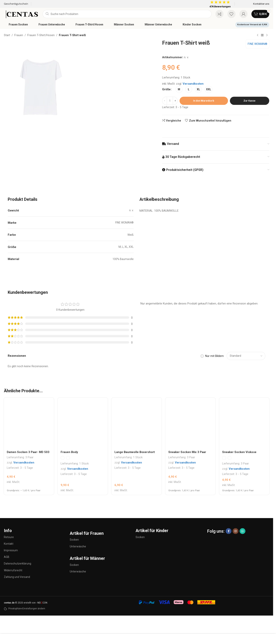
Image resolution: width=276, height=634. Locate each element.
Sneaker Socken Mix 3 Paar (187, 452)
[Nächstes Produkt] (267, 35)
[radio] (179, 89)
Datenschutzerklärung (17, 563)
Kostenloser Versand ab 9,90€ (252, 24)
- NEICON (41, 602)
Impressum (11, 550)
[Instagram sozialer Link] (235, 531)
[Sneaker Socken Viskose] (244, 423)
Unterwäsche (78, 546)
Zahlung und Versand (17, 576)
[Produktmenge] (170, 101)
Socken (74, 539)
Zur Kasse (249, 100)
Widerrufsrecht (13, 570)
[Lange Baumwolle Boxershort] (137, 423)
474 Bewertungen (220, 6)
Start (7, 35)
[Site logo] (21, 14)
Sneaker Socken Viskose (239, 452)
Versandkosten (193, 83)
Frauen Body (69, 452)
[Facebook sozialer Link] (228, 531)
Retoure (9, 537)
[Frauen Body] (83, 423)
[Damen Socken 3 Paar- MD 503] (29, 423)
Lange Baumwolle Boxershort (134, 452)
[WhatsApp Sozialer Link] (242, 531)
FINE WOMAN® (257, 44)
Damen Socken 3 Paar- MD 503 (28, 452)
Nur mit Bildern (214, 356)
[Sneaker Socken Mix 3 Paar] (190, 423)
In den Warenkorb (203, 100)
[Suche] (127, 14)
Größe (166, 89)
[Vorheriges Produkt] (257, 35)
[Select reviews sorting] (246, 356)
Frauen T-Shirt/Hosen (41, 35)
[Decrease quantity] (164, 101)
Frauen (18, 35)
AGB (6, 556)
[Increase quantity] (175, 101)
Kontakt (8, 543)
